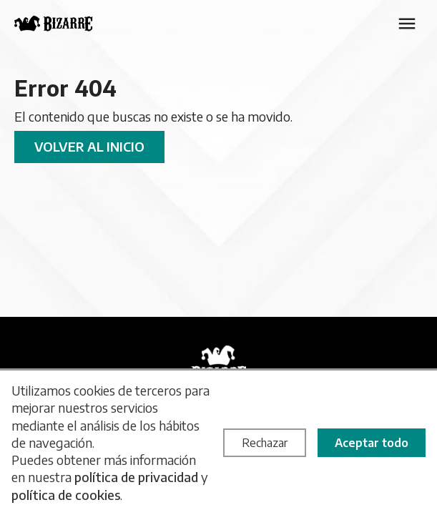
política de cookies (65, 494)
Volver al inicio (89, 146)
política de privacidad (136, 477)
